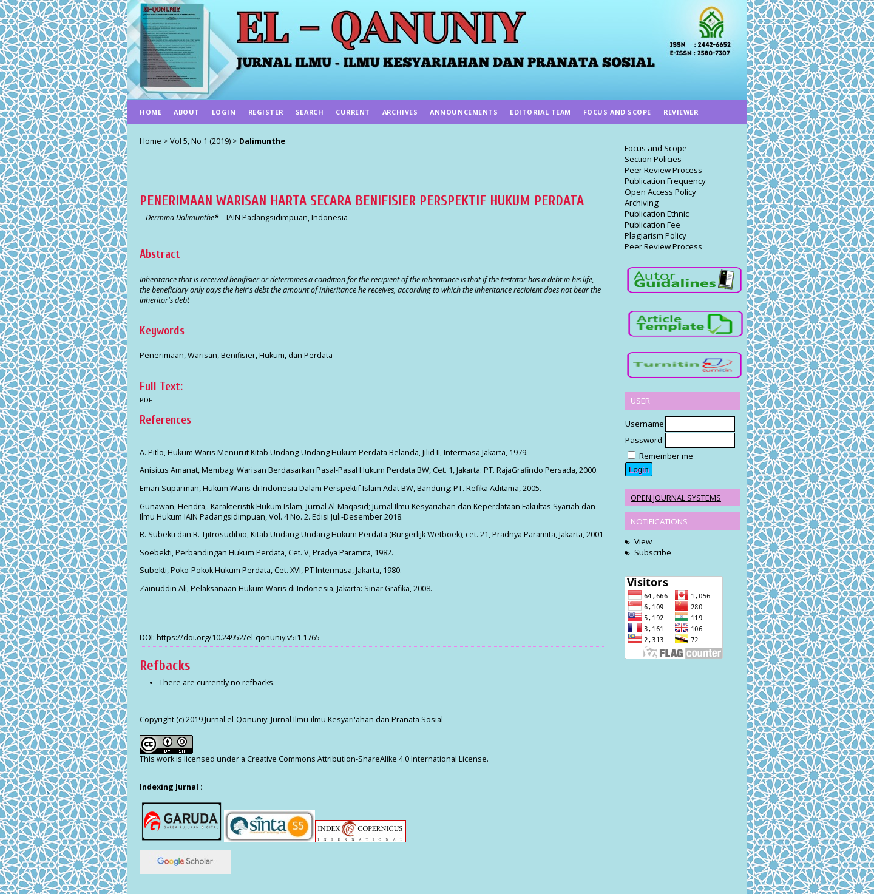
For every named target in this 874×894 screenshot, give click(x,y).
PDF (146, 400)
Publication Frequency (665, 180)
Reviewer (680, 112)
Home (150, 112)
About (187, 112)
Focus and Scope (656, 148)
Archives (400, 112)
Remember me (666, 455)
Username (644, 423)
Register (265, 112)
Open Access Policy (660, 191)
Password (643, 440)
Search (310, 112)
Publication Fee (652, 224)
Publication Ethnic (657, 213)
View (643, 541)
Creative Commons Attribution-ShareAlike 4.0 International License (367, 759)
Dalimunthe (262, 141)
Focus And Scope (617, 112)
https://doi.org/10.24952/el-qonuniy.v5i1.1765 (238, 637)
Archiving (642, 202)
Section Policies (653, 159)
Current (353, 112)
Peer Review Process (663, 169)
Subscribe (652, 552)
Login (224, 112)
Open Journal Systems (676, 497)
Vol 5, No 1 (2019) (200, 141)
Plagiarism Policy (655, 235)
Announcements (464, 112)
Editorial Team (540, 112)
